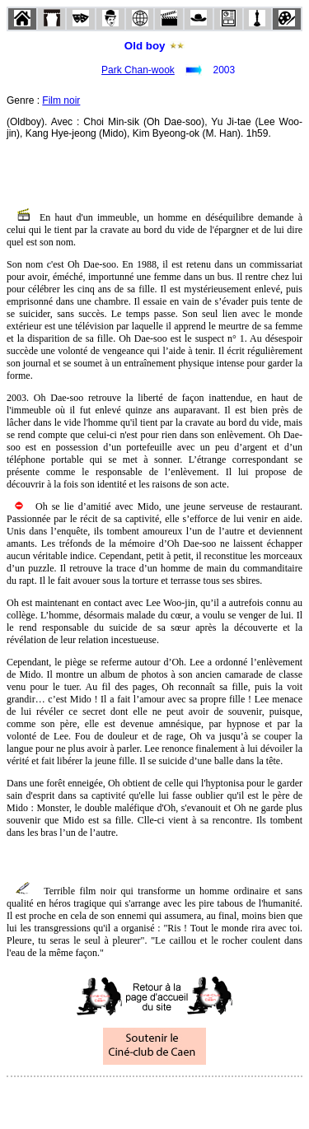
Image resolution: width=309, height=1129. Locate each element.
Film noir (61, 100)
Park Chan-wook (138, 70)
